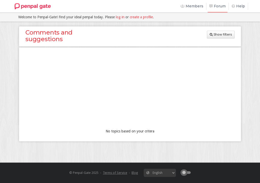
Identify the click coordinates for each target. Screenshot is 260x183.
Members (192, 6)
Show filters (221, 34)
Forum (217, 6)
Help (238, 6)
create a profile (141, 17)
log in (120, 17)
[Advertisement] (130, 89)
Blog (135, 173)
